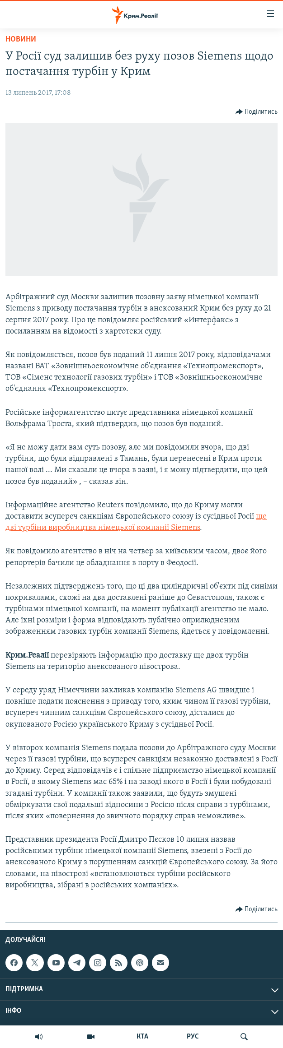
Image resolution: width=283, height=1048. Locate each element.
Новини (20, 39)
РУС (193, 1036)
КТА (142, 1036)
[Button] (257, 112)
